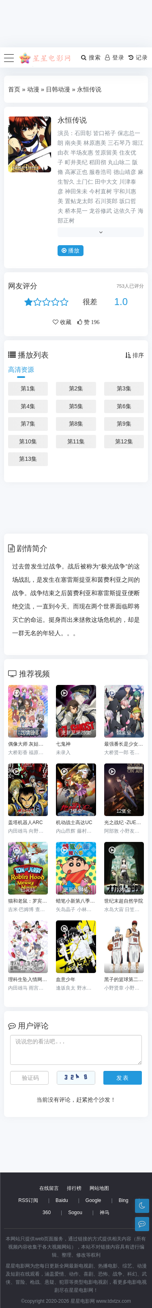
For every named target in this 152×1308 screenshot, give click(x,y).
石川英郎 (106, 201)
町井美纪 (76, 162)
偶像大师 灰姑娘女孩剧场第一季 (28, 744)
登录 (114, 57)
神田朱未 (76, 191)
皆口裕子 (104, 133)
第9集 (124, 423)
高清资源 (21, 369)
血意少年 (65, 979)
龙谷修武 (100, 211)
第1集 (28, 388)
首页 (14, 89)
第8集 (76, 423)
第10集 (28, 441)
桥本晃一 (76, 211)
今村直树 (100, 191)
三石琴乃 (119, 143)
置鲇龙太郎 (79, 201)
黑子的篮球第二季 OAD (124, 979)
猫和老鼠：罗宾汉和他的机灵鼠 (28, 901)
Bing (123, 1200)
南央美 (73, 143)
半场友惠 (82, 152)
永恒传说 (72, 120)
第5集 (76, 406)
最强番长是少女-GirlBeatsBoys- (124, 744)
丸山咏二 (119, 162)
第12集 (124, 441)
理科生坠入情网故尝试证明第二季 (28, 979)
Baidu (62, 1200)
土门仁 (84, 181)
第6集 (124, 406)
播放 (70, 250)
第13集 (28, 459)
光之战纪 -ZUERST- (124, 822)
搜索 (91, 57)
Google (93, 1200)
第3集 (124, 388)
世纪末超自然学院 (123, 901)
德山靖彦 (124, 172)
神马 (104, 1212)
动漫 (33, 89)
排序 (134, 355)
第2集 (76, 388)
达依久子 (124, 211)
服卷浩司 (100, 172)
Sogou (75, 1212)
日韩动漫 (58, 89)
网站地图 (99, 1188)
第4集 (28, 406)
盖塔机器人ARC (25, 822)
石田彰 (83, 133)
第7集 (28, 423)
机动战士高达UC (74, 822)
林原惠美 (94, 143)
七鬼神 (63, 744)
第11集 (76, 441)
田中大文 (106, 181)
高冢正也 (76, 172)
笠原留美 (106, 152)
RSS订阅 (28, 1200)
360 (47, 1212)
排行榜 (74, 1188)
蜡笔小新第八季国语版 (76, 901)
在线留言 (49, 1188)
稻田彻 (97, 162)
